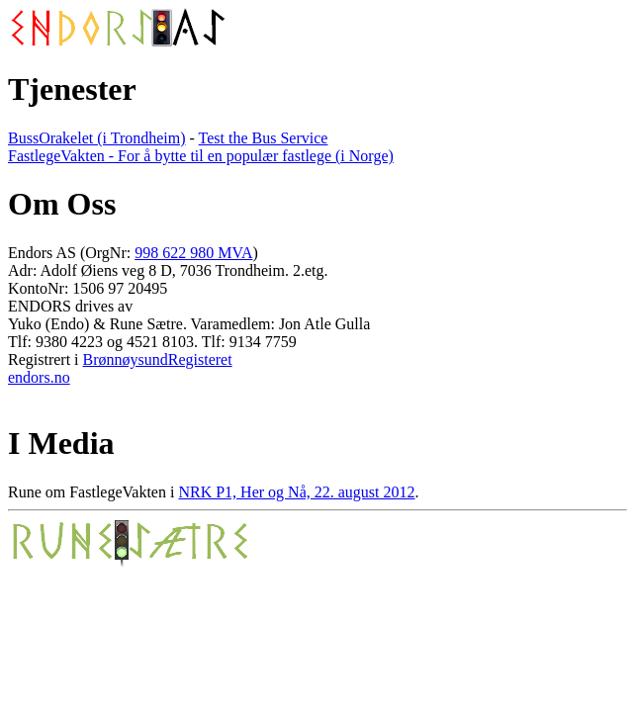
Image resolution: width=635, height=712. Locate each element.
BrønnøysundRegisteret (157, 359)
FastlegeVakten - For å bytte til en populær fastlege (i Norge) (201, 155)
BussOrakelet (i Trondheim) (97, 138)
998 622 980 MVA (193, 252)
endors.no (39, 377)
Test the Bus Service (263, 138)
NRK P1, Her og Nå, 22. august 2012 (296, 492)
